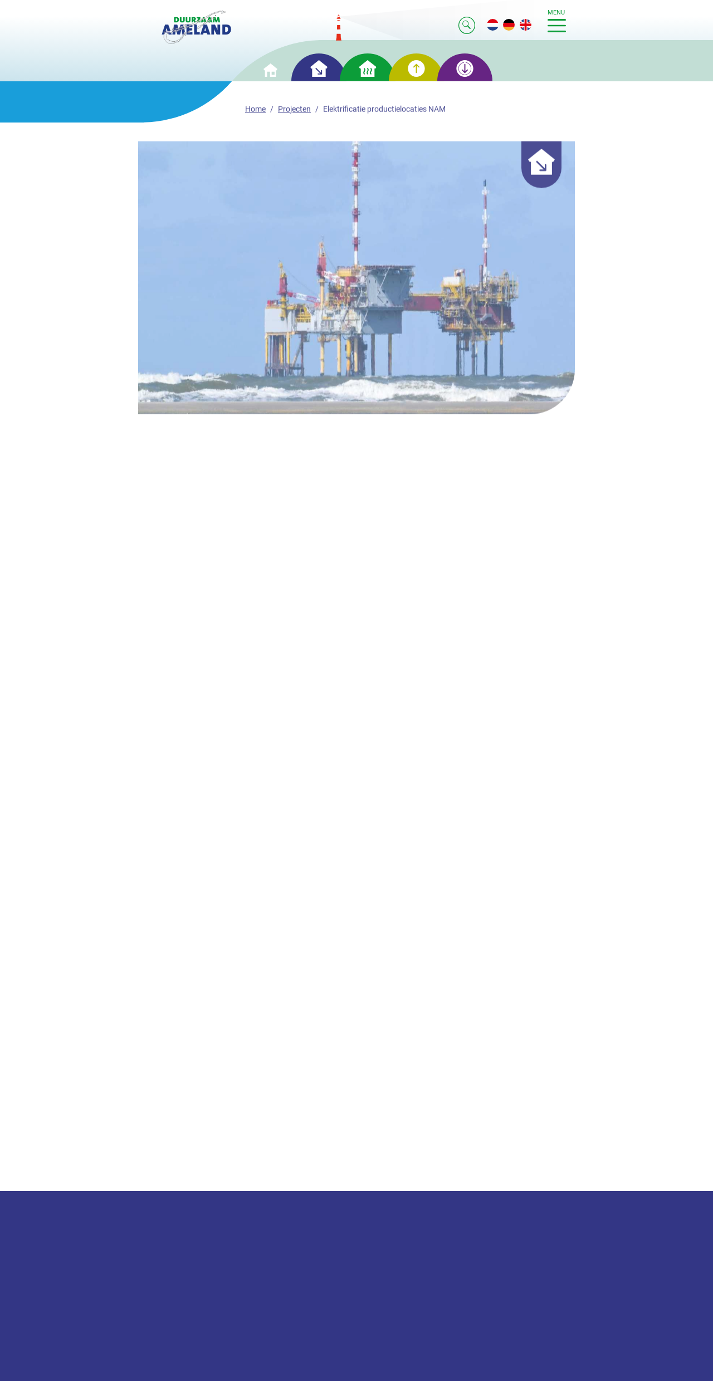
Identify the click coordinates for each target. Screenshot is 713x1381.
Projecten (294, 110)
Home (255, 110)
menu (557, 21)
